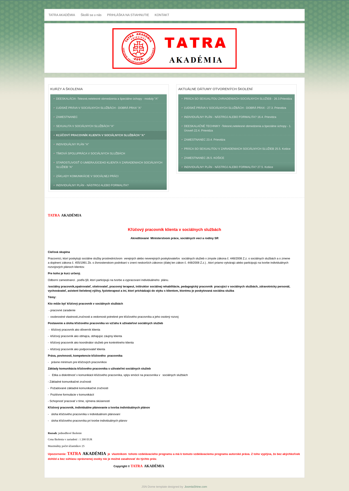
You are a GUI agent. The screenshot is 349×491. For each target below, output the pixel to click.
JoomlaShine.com (195, 486)
